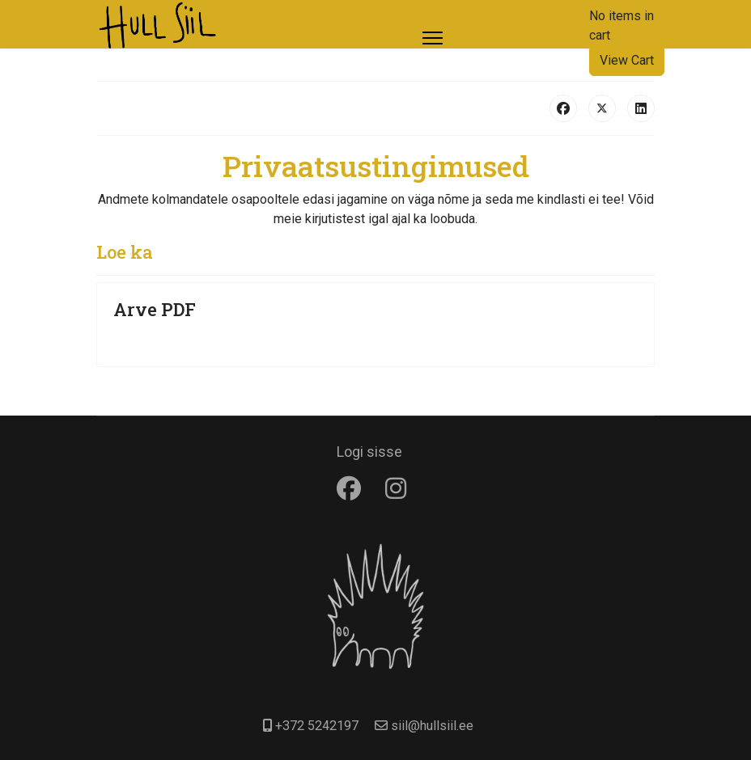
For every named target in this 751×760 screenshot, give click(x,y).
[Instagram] (399, 489)
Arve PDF (154, 309)
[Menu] (432, 38)
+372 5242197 (317, 725)
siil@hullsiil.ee (432, 725)
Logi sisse (369, 451)
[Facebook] (353, 489)
